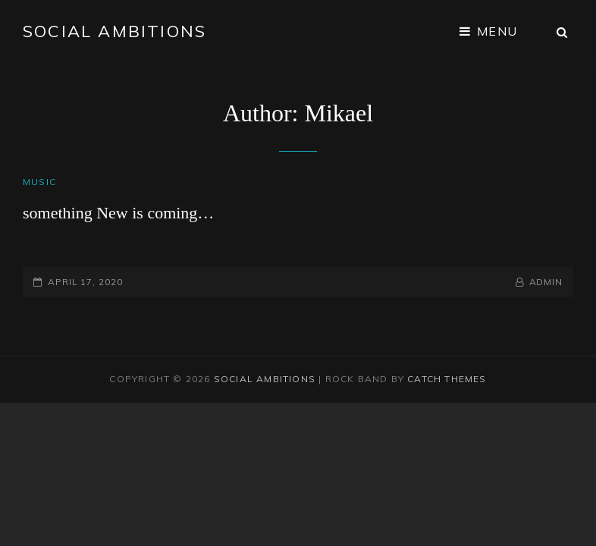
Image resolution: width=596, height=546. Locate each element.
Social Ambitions (114, 31)
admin (546, 281)
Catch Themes (446, 378)
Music (39, 181)
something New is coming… (118, 212)
